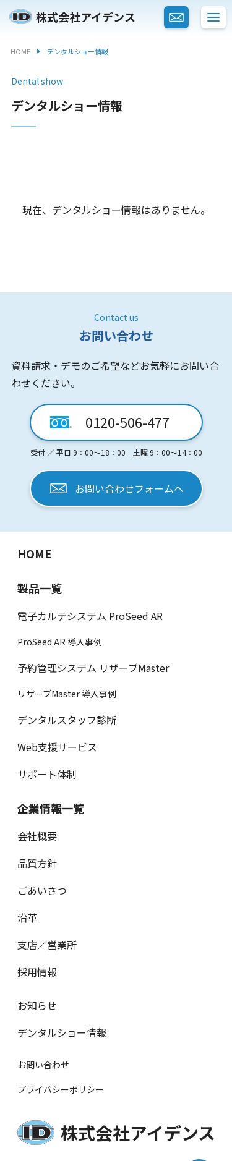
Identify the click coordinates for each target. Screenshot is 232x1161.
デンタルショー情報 (61, 1032)
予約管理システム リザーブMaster (93, 667)
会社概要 (37, 835)
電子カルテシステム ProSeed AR (90, 615)
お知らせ (37, 1005)
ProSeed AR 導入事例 (59, 642)
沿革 (27, 917)
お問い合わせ (43, 1064)
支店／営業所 (47, 944)
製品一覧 (39, 588)
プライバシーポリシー (60, 1089)
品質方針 (37, 863)
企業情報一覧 (50, 808)
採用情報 (37, 971)
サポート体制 (47, 774)
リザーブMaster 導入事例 (66, 693)
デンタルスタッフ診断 (66, 719)
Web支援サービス (57, 746)
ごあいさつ (42, 890)
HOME (34, 553)
